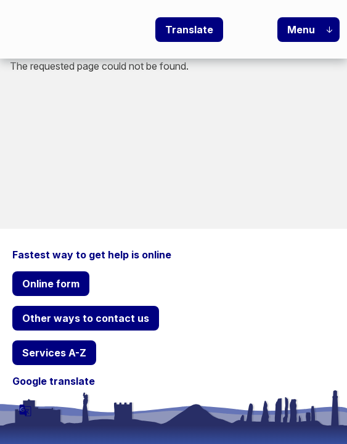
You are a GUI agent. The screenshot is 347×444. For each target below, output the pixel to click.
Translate (189, 29)
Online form (51, 284)
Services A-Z (54, 353)
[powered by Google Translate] (25, 410)
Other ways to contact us (85, 318)
